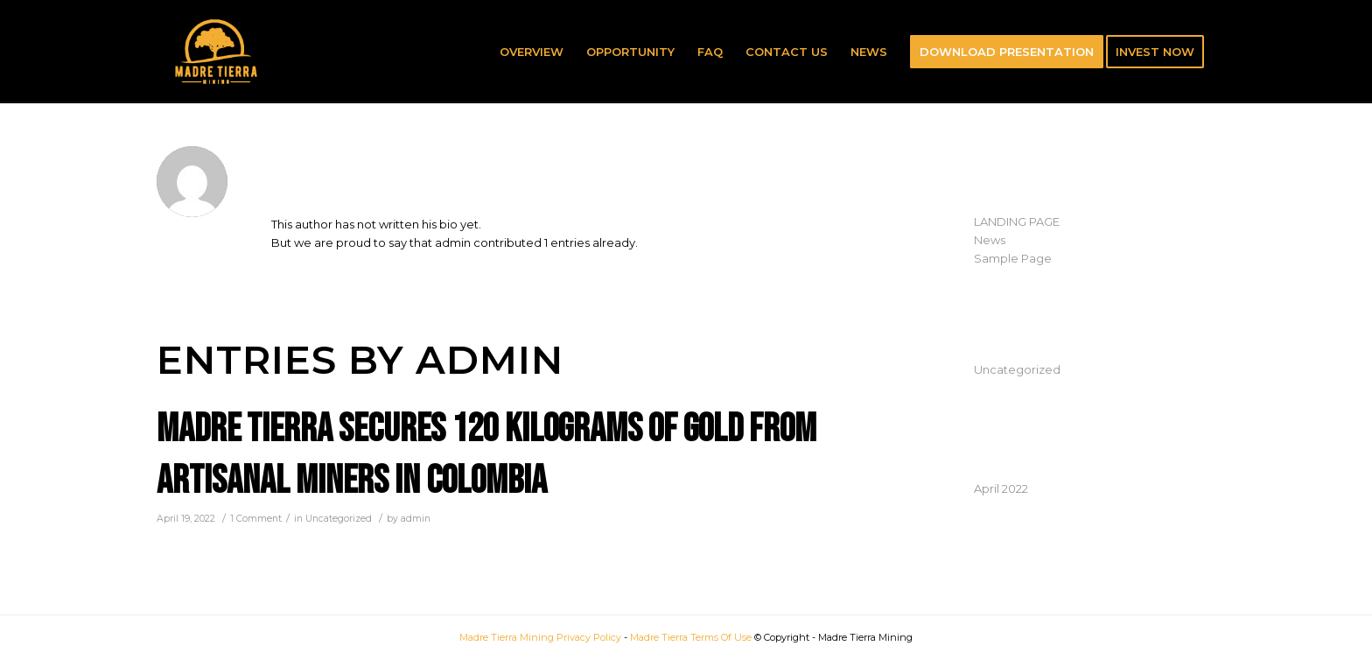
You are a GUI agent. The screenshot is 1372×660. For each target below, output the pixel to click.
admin (415, 518)
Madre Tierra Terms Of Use (692, 637)
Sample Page (1013, 258)
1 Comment (256, 518)
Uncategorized (338, 518)
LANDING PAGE (1017, 221)
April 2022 (1001, 488)
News (989, 240)
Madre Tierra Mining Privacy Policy (540, 637)
